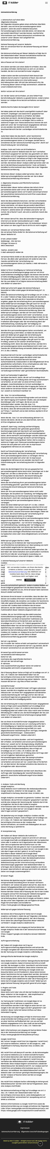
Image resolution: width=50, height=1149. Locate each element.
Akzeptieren (31, 580)
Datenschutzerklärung (18, 571)
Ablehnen (18, 580)
